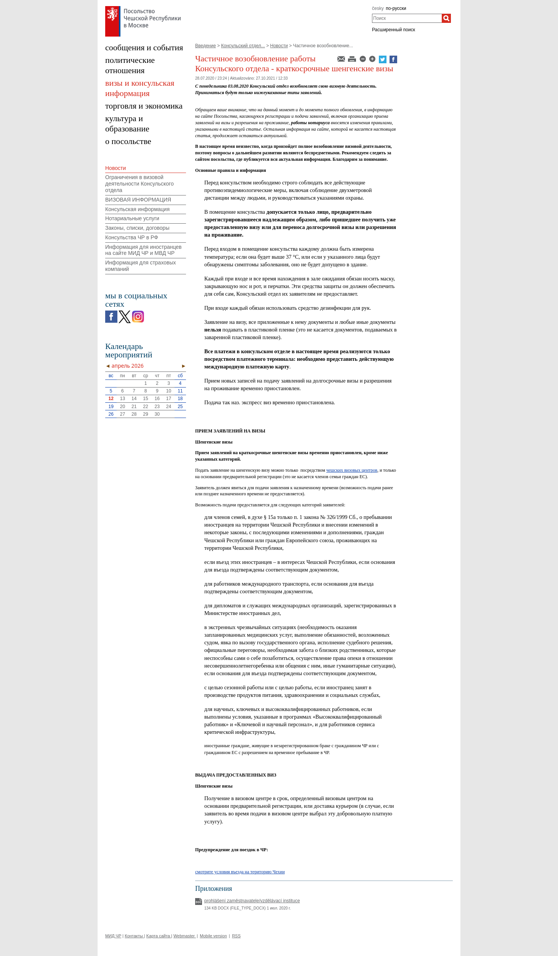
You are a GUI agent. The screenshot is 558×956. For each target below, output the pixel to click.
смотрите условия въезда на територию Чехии (240, 871)
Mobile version (213, 936)
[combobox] (407, 18)
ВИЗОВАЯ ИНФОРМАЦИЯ (138, 200)
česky (378, 8)
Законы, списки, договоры (137, 228)
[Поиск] (446, 18)
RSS (236, 936)
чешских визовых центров (351, 470)
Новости (279, 45)
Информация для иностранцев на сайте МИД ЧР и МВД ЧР (143, 250)
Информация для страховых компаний (140, 265)
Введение (205, 45)
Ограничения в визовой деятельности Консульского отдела (139, 183)
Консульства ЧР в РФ (131, 237)
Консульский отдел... (243, 45)
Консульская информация (137, 209)
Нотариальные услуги (132, 218)
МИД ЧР (113, 936)
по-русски (396, 8)
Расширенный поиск (393, 29)
